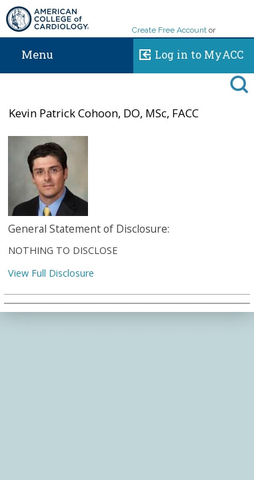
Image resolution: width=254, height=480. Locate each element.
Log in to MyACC (188, 53)
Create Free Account (169, 30)
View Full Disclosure (51, 273)
